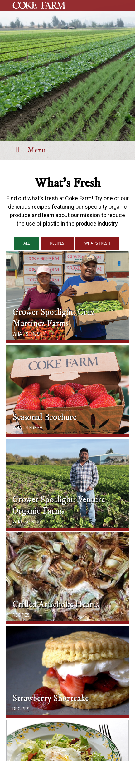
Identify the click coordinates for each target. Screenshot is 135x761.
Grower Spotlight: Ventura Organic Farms (58, 505)
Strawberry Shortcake (50, 698)
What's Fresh (27, 333)
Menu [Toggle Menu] (29, 150)
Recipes (21, 615)
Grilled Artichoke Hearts (55, 604)
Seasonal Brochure (44, 417)
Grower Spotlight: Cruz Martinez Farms (53, 318)
